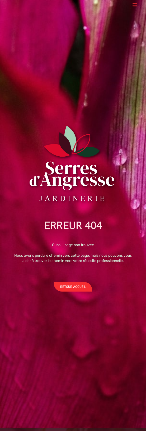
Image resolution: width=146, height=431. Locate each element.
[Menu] (135, 5)
